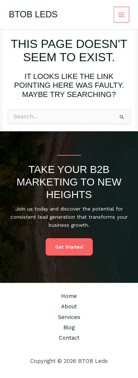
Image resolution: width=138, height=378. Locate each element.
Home (69, 296)
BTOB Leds (33, 14)
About (69, 306)
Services (69, 317)
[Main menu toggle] (122, 14)
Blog (69, 327)
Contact (69, 337)
